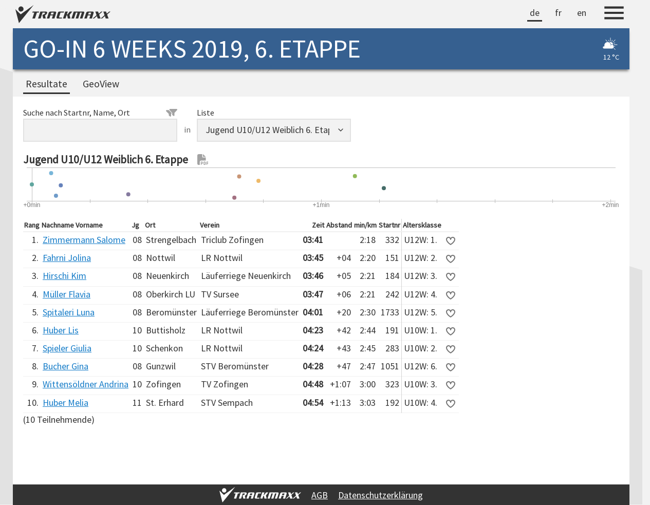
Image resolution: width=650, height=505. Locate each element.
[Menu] (614, 14)
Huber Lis (61, 330)
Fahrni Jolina (67, 258)
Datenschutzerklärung (380, 495)
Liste (205, 112)
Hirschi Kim (64, 276)
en (581, 12)
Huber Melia (65, 402)
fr (558, 12)
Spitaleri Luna (69, 312)
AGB (319, 495)
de (535, 12)
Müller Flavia (66, 294)
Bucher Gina (65, 366)
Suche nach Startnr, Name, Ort (100, 112)
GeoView (101, 84)
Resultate (46, 84)
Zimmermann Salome (84, 240)
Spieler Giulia (67, 348)
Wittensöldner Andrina (85, 384)
